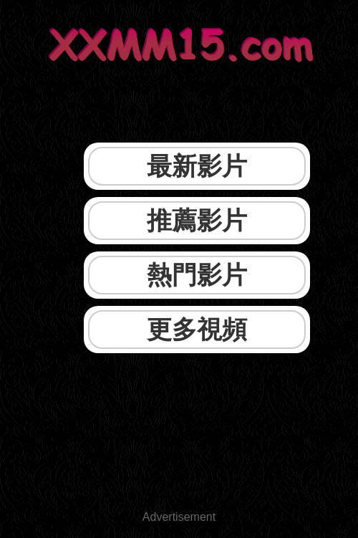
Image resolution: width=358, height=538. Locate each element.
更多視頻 (197, 329)
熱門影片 (197, 275)
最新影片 (197, 166)
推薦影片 (197, 220)
